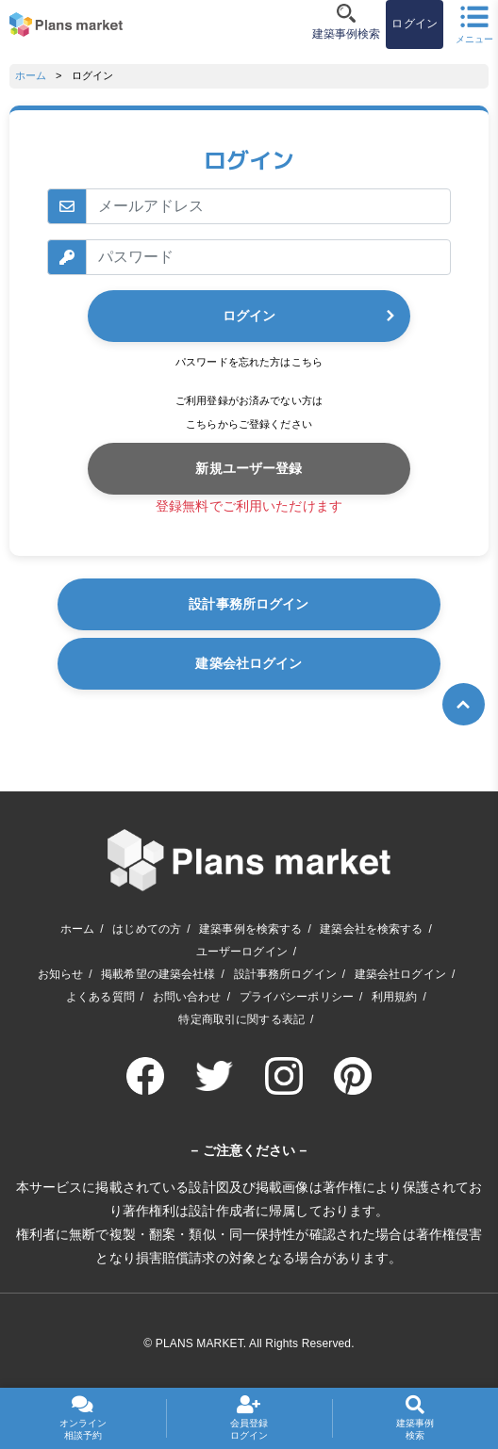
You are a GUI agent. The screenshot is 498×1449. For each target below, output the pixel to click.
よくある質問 (100, 996)
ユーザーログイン (242, 951)
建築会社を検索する (371, 929)
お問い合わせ (187, 996)
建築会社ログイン (248, 663)
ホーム (30, 75)
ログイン (249, 315)
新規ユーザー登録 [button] (248, 468)
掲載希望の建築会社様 (158, 974)
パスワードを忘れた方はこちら (249, 361)
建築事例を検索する (250, 929)
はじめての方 (146, 929)
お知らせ (61, 974)
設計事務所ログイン (248, 603)
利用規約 (395, 996)
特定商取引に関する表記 (241, 1019)
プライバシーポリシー (297, 996)
